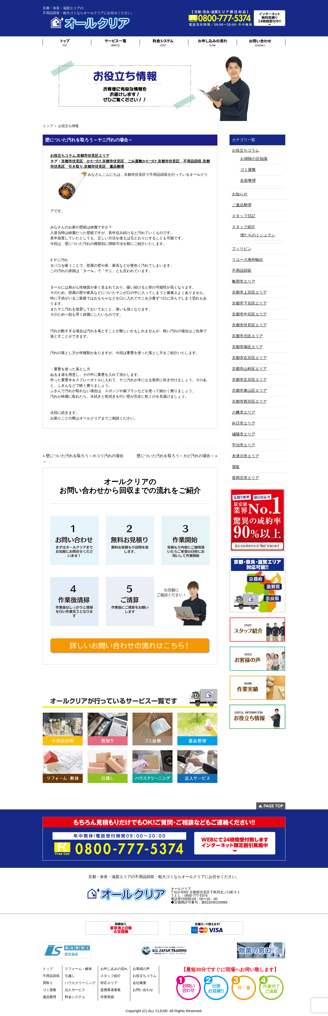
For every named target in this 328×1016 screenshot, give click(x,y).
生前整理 (248, 180)
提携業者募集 (110, 990)
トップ (48, 126)
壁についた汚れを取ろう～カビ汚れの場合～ (175, 456)
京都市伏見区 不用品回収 (179, 161)
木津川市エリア (245, 456)
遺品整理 (49, 997)
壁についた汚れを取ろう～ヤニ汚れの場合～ (88, 139)
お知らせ (239, 194)
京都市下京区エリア (249, 303)
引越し (70, 976)
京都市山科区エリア (249, 369)
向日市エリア (243, 423)
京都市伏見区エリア (93, 155)
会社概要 (139, 983)
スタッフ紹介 (243, 227)
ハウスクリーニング (80, 983)
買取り (48, 983)
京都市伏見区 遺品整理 (104, 166)
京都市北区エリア (247, 336)
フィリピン (241, 249)
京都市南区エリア (247, 347)
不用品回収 (241, 270)
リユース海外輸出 (247, 260)
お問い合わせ (143, 990)
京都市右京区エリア (249, 358)
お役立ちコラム (63, 155)
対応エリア (108, 983)
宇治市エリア (243, 445)
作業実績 (107, 997)
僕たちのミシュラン (257, 235)
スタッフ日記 (243, 216)
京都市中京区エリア (249, 314)
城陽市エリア (243, 434)
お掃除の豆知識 (253, 159)
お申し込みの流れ (114, 969)
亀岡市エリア (243, 281)
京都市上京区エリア (249, 292)
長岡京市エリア (245, 478)
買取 (236, 467)
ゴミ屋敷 (248, 170)
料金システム (75, 997)
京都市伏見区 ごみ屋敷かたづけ (129, 161)
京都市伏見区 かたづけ (81, 161)
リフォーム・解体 (78, 969)
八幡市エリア (243, 412)
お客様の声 (141, 969)
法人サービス (75, 990)
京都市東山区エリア (249, 390)
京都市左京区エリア (249, 380)
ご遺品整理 (241, 205)
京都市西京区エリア (249, 401)
